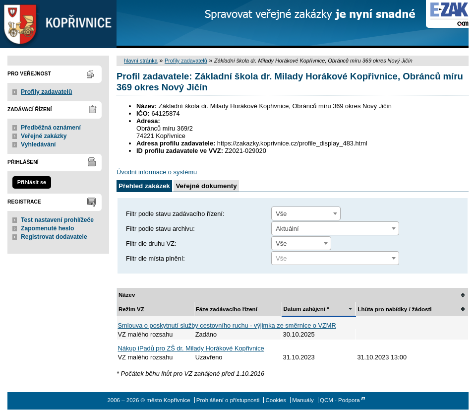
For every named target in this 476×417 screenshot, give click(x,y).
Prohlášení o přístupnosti (227, 400)
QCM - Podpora (340, 400)
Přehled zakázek (144, 186)
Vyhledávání (38, 144)
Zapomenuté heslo (47, 228)
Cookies (275, 400)
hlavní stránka (141, 61)
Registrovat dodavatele (54, 236)
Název (127, 295)
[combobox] (306, 213)
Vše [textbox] (281, 213)
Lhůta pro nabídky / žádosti (394, 309)
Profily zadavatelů (46, 91)
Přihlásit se (31, 182)
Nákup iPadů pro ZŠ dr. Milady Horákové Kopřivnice (191, 348)
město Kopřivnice (58, 24)
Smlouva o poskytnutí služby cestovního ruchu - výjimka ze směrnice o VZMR (227, 325)
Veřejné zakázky (44, 136)
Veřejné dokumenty (206, 186)
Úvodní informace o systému (157, 172)
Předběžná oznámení (51, 127)
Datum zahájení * (306, 309)
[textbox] (335, 259)
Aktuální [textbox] (287, 228)
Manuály (303, 400)
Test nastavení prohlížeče (57, 219)
